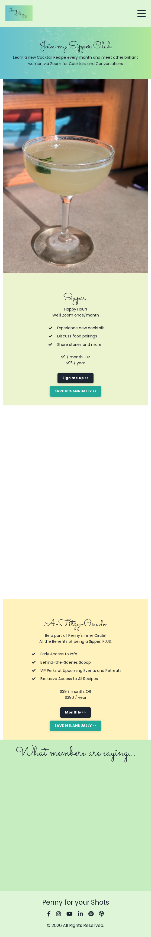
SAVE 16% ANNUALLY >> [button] (75, 391)
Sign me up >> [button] (75, 378)
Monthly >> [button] (75, 712)
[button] (75, 389)
